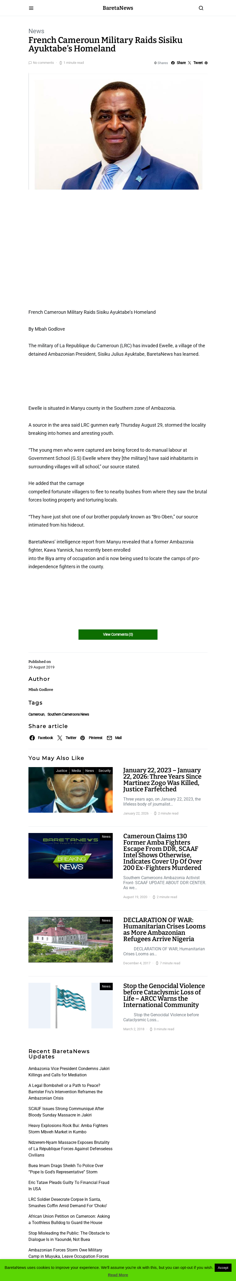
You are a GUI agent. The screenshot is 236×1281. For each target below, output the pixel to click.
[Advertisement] (70, 224)
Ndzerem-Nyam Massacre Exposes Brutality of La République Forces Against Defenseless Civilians (70, 1149)
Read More (118, 1275)
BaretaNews (118, 8)
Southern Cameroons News (68, 714)
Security (105, 771)
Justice (61, 771)
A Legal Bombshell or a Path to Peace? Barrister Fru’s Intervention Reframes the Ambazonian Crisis (65, 1092)
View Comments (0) (118, 634)
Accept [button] (223, 1268)
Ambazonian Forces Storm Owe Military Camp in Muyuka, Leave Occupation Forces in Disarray (68, 1256)
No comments (43, 63)
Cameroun (36, 714)
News (36, 31)
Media (76, 771)
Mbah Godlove (40, 689)
